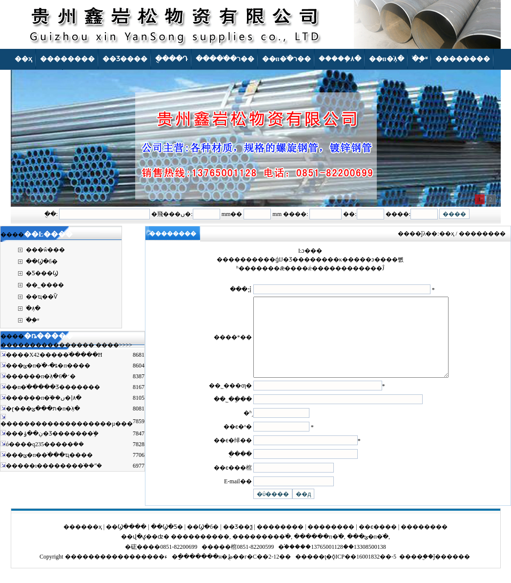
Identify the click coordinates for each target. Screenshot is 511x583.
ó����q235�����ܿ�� (45, 444)
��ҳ (446, 233)
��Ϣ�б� (42, 261)
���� (411, 571)
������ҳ (82, 541)
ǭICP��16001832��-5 (364, 571)
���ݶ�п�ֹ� (367, 551)
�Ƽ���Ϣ (42, 273)
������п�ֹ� (319, 551)
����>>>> (114, 345)
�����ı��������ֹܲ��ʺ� (54, 465)
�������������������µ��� (66, 423)
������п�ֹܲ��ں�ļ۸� (44, 397)
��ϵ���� (378, 541)
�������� (280, 541)
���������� (200, 551)
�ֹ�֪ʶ (32, 320)
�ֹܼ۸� (33, 308)
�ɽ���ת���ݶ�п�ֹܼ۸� (43, 408)
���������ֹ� (261, 551)
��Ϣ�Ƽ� (167, 541)
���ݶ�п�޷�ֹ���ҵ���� (49, 455)
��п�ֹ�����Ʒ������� (53, 387)
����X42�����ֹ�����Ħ (54, 354)
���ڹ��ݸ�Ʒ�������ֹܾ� (52, 433)
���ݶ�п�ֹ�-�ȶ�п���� (48, 365)
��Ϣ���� (126, 541)
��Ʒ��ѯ (238, 541)
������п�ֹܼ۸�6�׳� (41, 376)
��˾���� (45, 284)
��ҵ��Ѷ (42, 296)
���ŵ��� (45, 249)
